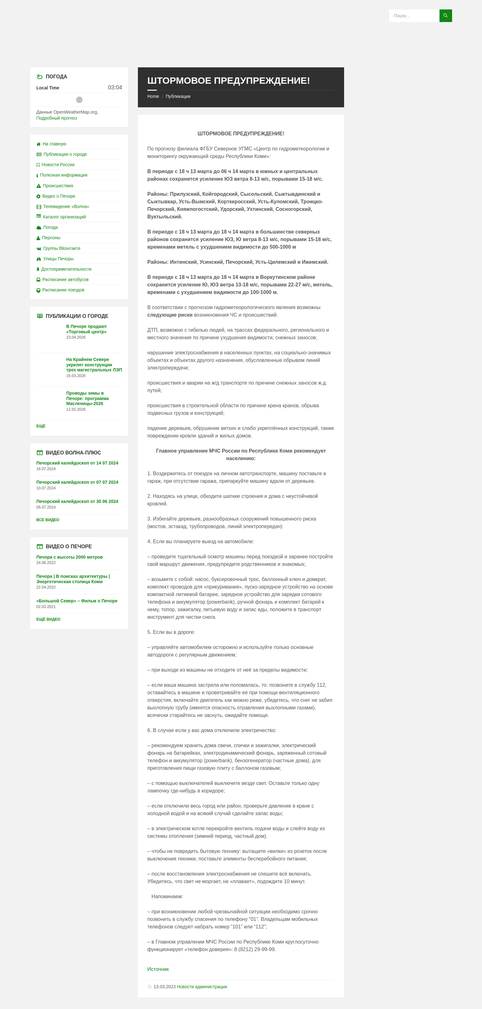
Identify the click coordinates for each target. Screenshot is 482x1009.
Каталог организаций (61, 216)
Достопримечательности (64, 269)
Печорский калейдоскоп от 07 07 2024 (77, 482)
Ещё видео (48, 619)
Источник (158, 969)
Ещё (41, 426)
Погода (47, 227)
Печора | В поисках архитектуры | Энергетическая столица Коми (73, 579)
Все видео (48, 520)
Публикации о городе (62, 154)
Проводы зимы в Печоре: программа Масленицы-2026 (87, 398)
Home (153, 96)
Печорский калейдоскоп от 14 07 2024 (77, 462)
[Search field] (420, 15)
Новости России (56, 164)
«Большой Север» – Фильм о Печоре (77, 600)
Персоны (48, 237)
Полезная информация (62, 175)
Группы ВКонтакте (59, 248)
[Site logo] (241, 55)
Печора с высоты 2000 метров (70, 557)
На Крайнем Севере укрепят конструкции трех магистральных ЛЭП (94, 365)
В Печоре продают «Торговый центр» (86, 329)
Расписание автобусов (63, 279)
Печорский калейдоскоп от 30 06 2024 (77, 501)
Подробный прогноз (57, 118)
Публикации (178, 96)
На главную (51, 143)
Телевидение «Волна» (63, 206)
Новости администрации (202, 986)
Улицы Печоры (55, 258)
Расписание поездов (60, 289)
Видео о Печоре (56, 196)
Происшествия (55, 185)
